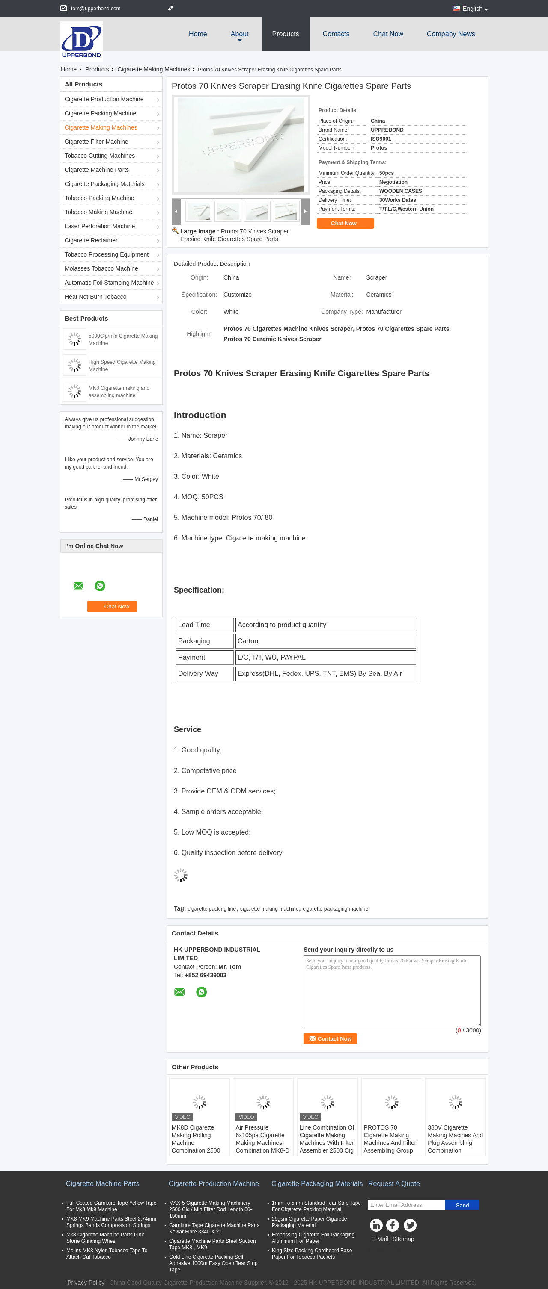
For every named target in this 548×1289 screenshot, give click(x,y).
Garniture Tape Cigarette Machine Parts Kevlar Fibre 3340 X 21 (214, 1228)
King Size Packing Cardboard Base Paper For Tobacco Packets (312, 1254)
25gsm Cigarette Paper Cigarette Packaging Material (309, 1222)
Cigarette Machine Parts (97, 169)
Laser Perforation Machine (100, 226)
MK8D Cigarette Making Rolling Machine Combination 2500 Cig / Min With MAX (197, 1143)
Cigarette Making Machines (154, 69)
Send (462, 1205)
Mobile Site (386, 1249)
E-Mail (379, 1239)
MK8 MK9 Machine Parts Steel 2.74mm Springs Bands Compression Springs (111, 1222)
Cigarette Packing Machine (100, 113)
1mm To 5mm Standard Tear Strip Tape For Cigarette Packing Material (316, 1206)
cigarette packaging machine (335, 909)
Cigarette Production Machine (104, 99)
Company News (451, 34)
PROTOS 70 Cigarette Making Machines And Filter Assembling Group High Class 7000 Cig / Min (391, 1146)
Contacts (336, 34)
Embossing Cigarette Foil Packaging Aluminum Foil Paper (313, 1238)
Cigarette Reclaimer (91, 240)
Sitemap (403, 1239)
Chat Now (388, 34)
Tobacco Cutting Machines (100, 155)
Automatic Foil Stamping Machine (109, 282)
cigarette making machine (269, 909)
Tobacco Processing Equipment (107, 254)
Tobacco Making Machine (98, 212)
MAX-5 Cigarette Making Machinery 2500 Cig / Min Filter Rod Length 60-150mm (210, 1209)
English (475, 8)
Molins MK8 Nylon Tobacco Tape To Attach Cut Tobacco (106, 1254)
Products (285, 34)
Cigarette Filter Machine (96, 141)
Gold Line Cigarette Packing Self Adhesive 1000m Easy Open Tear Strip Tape (213, 1263)
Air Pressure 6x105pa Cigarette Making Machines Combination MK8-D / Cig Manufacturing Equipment (262, 1146)
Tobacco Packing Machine (99, 198)
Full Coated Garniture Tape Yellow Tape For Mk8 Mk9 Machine (111, 1206)
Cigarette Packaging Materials (105, 183)
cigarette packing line (212, 909)
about (240, 34)
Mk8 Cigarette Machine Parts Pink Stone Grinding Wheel (105, 1238)
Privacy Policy (85, 1282)
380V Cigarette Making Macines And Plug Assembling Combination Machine (455, 1143)
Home (198, 34)
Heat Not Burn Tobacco (96, 296)
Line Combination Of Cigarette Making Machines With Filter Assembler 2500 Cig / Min (327, 1143)
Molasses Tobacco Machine (101, 268)
